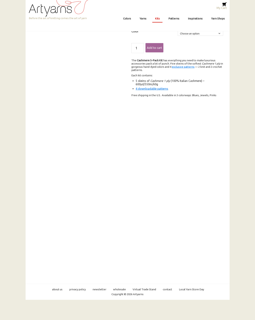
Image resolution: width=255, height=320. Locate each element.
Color (135, 31)
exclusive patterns (183, 66)
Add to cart (154, 47)
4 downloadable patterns (152, 88)
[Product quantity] (137, 48)
